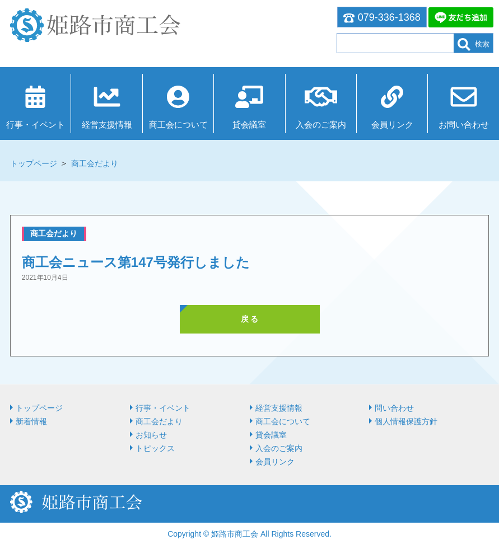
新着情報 (31, 421)
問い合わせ (394, 407)
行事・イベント (35, 124)
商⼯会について (178, 124)
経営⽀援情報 (107, 124)
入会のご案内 (321, 124)
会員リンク (392, 124)
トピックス (155, 448)
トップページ (33, 163)
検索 (473, 44)
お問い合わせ (464, 124)
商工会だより (94, 163)
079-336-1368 (382, 17)
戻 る (250, 318)
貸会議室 (249, 124)
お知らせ (151, 434)
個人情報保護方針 (406, 421)
